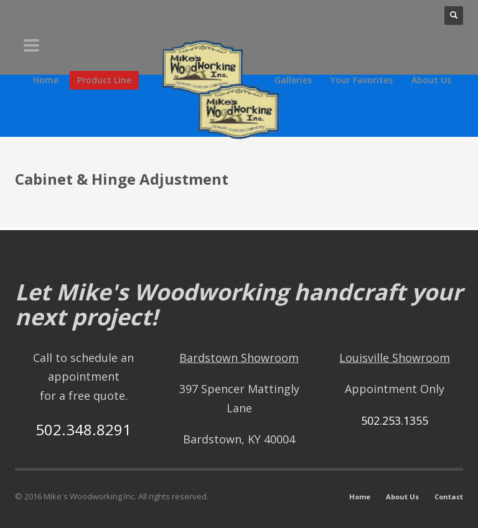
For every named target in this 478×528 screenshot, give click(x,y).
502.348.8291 (83, 429)
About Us (402, 496)
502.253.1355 (394, 420)
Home (359, 496)
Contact (448, 496)
